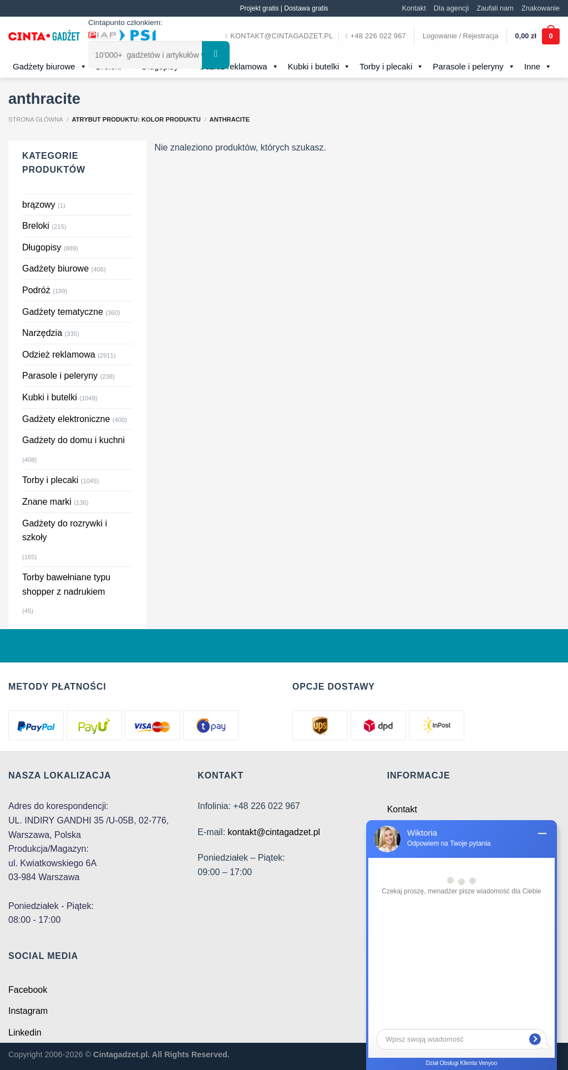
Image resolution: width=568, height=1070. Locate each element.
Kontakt (413, 8)
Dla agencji (451, 8)
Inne (538, 67)
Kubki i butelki (319, 67)
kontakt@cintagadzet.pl (274, 832)
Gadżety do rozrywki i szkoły (64, 530)
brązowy (38, 204)
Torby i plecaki (391, 67)
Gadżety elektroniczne (66, 419)
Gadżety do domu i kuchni (73, 440)
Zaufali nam (495, 8)
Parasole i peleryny (474, 67)
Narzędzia (42, 333)
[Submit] (216, 55)
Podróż (36, 290)
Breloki (35, 225)
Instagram (28, 1011)
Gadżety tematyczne (62, 312)
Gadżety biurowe (50, 67)
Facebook (27, 989)
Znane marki (47, 501)
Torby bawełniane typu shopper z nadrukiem (66, 584)
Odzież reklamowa (238, 67)
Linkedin (25, 1032)
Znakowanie (540, 8)
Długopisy (41, 247)
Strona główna (35, 119)
